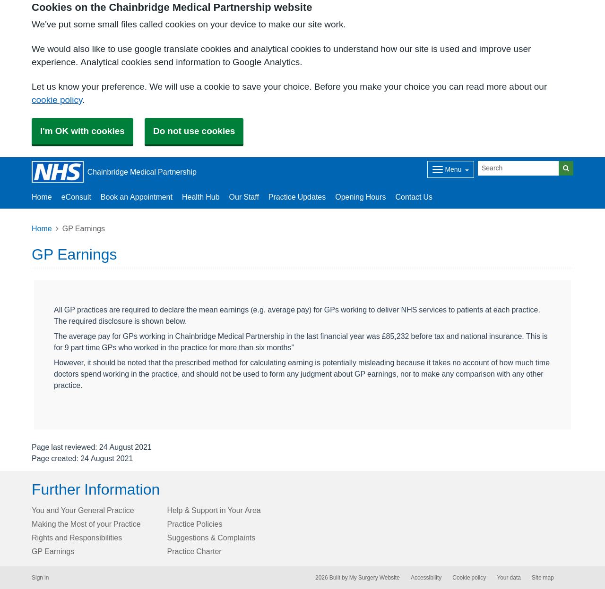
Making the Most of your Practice (86, 524)
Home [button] (42, 197)
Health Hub (201, 197)
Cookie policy (469, 578)
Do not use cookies (194, 130)
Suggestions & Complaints (211, 537)
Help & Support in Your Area (214, 510)
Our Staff (244, 197)
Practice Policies (195, 524)
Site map (543, 578)
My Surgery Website (374, 578)
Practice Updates (297, 197)
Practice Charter (194, 551)
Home (42, 228)
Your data (509, 578)
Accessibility (426, 578)
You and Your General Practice (83, 510)
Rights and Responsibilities (77, 537)
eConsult (76, 197)
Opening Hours (360, 197)
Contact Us (413, 197)
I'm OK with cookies (82, 130)
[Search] (518, 168)
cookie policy (57, 99)
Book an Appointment (137, 197)
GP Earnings (53, 551)
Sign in (40, 578)
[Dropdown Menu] (450, 169)
